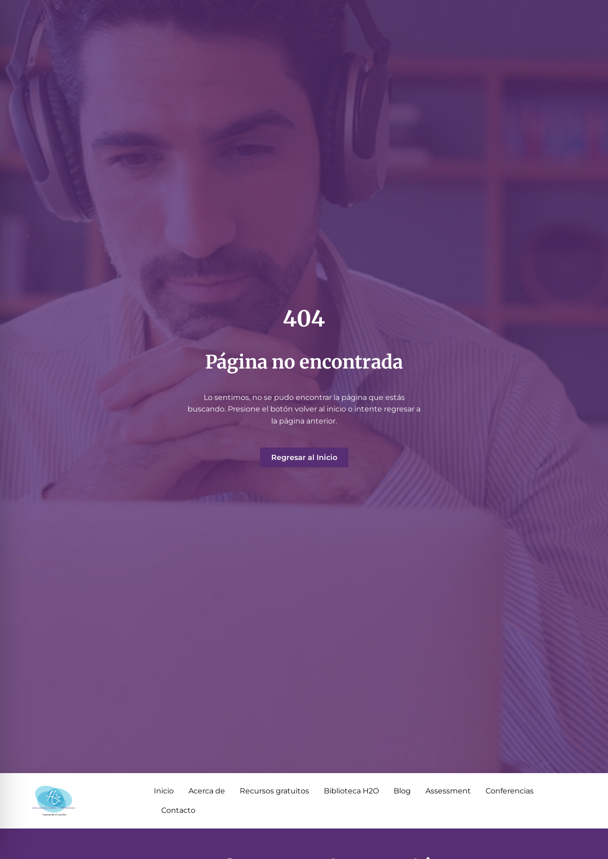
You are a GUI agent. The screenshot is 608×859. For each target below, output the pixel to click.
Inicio (164, 790)
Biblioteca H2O (351, 790)
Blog (402, 790)
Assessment (448, 790)
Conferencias (510, 790)
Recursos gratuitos (274, 790)
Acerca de (206, 790)
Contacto (178, 810)
